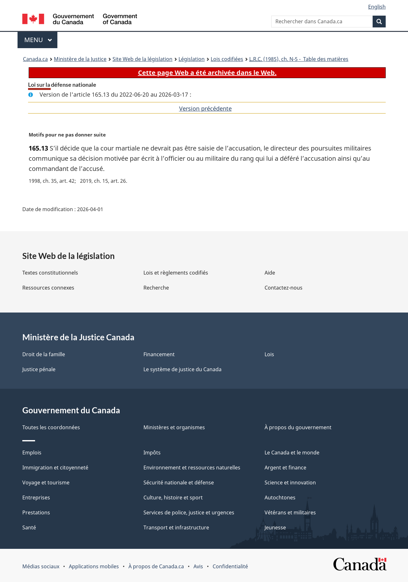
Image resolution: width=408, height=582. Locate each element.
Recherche (156, 287)
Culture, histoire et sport (173, 497)
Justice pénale (38, 369)
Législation (191, 59)
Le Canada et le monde (292, 452)
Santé (29, 527)
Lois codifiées (227, 59)
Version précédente (205, 108)
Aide (270, 272)
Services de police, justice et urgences (188, 512)
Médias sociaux (40, 566)
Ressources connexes (48, 287)
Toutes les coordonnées (51, 427)
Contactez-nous (283, 287)
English (377, 6)
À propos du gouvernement (298, 427)
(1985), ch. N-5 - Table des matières (298, 59)
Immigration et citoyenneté (55, 467)
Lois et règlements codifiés (175, 272)
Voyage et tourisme (45, 482)
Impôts (152, 452)
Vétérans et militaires (290, 512)
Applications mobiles (94, 566)
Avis (198, 566)
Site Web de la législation (142, 59)
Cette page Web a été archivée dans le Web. (207, 72)
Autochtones (280, 497)
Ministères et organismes (174, 427)
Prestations (36, 512)
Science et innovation (290, 482)
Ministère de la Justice (80, 59)
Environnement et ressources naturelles (191, 467)
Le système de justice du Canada (182, 369)
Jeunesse (275, 527)
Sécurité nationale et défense (178, 482)
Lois (269, 354)
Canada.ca (35, 59)
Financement (159, 354)
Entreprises (36, 497)
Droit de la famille (43, 354)
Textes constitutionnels (50, 272)
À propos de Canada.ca (156, 566)
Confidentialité (230, 566)
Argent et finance (285, 467)
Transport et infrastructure (176, 527)
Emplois (31, 452)
